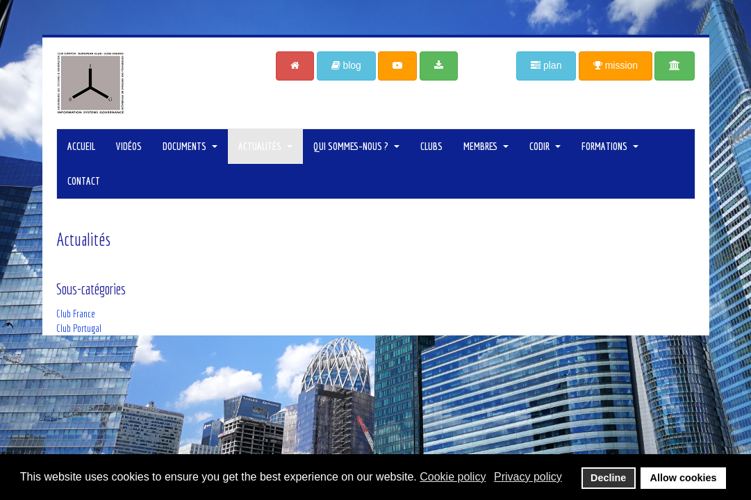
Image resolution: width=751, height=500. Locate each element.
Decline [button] (608, 477)
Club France (75, 313)
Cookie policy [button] (453, 477)
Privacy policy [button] (528, 477)
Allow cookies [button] (683, 477)
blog (346, 65)
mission (615, 65)
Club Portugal (78, 328)
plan (546, 65)
